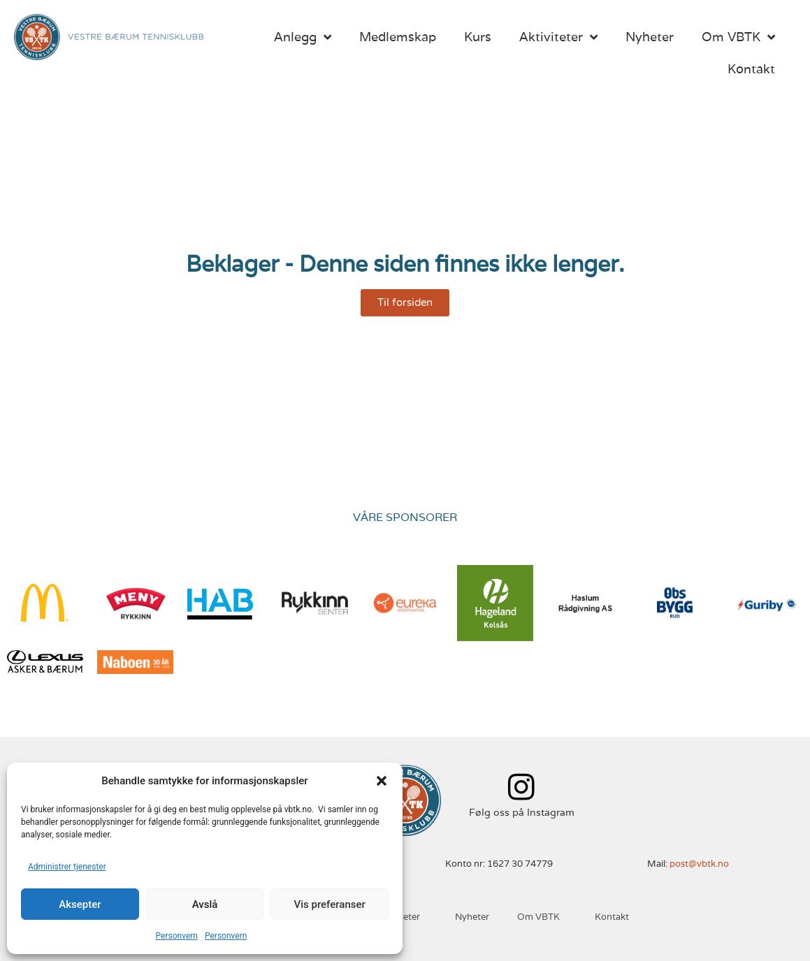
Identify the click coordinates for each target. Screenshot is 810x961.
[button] (382, 781)
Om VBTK (738, 37)
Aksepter (80, 904)
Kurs (477, 37)
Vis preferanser (330, 904)
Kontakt (751, 69)
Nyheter (649, 37)
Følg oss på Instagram (521, 812)
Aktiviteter (558, 37)
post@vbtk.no (699, 864)
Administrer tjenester (67, 867)
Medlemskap (397, 37)
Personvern (177, 936)
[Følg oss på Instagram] (522, 787)
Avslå (205, 904)
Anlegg (302, 37)
